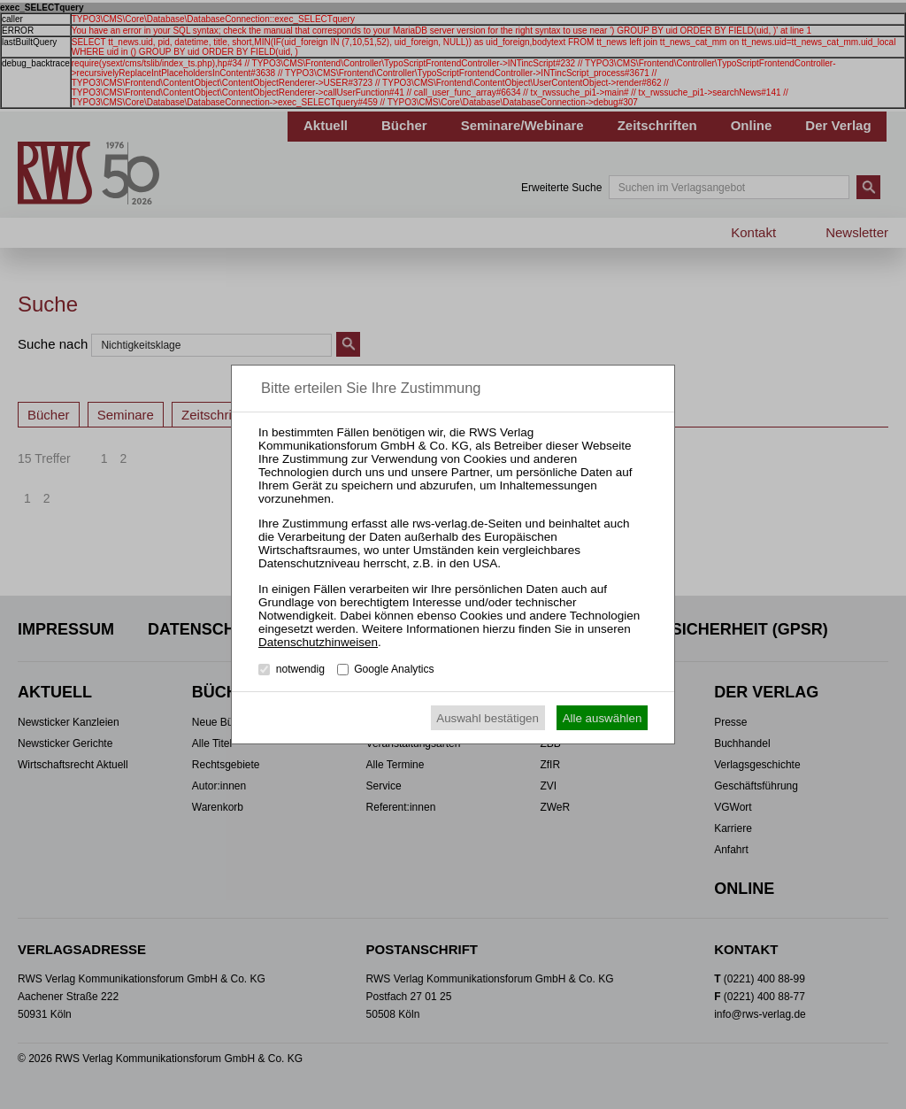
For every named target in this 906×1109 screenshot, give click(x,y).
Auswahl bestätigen (487, 718)
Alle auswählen (602, 718)
